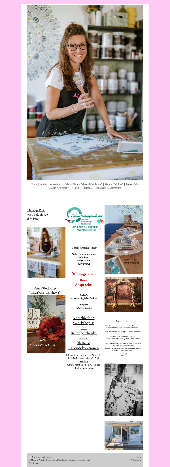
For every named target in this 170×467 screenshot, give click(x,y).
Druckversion (36, 457)
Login (138, 457)
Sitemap (48, 457)
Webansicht (135, 459)
